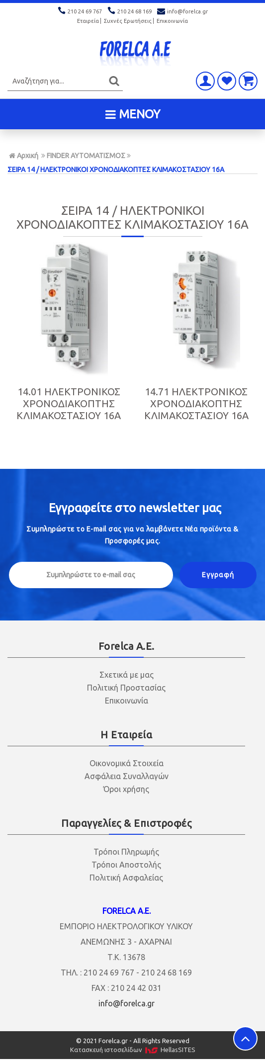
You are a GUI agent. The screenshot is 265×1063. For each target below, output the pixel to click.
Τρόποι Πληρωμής (126, 851)
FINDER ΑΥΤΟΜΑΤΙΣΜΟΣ (86, 155)
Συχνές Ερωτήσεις (128, 21)
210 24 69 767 (80, 11)
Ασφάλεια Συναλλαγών (127, 776)
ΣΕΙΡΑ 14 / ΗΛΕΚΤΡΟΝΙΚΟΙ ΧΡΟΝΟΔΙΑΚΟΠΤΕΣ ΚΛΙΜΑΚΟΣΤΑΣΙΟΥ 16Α (115, 169)
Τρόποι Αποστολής (126, 864)
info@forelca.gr (182, 11)
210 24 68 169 (130, 11)
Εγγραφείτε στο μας (135, 508)
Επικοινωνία (172, 21)
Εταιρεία (88, 21)
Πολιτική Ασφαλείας (126, 877)
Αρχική (23, 155)
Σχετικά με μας (126, 674)
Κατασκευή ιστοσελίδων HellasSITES (132, 1050)
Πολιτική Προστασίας (126, 687)
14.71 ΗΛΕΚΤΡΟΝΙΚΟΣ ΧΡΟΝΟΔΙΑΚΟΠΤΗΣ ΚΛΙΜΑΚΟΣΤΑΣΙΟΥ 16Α (196, 403)
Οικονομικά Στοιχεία (126, 763)
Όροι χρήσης (126, 789)
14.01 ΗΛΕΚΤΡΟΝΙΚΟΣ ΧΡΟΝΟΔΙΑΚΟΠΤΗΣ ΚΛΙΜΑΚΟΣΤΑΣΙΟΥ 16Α (68, 403)
